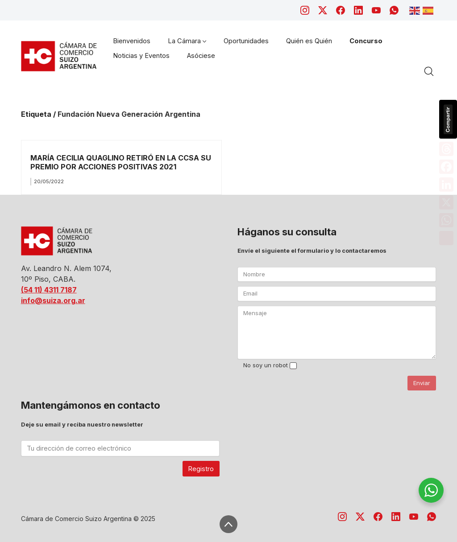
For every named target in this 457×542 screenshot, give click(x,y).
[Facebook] (340, 10)
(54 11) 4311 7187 (49, 289)
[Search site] (429, 71)
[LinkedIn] (358, 10)
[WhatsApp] (394, 10)
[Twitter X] (322, 10)
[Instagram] (304, 10)
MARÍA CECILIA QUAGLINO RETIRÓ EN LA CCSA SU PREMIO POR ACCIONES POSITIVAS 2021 (120, 162)
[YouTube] (376, 10)
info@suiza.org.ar (53, 300)
